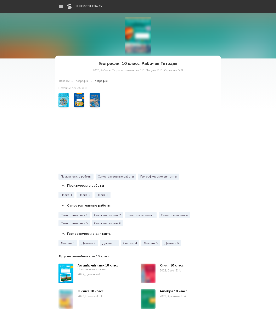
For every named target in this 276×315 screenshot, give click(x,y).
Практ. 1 (66, 195)
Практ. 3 (102, 195)
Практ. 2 (84, 195)
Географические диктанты (158, 177)
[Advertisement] (138, 141)
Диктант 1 (68, 243)
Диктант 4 (130, 243)
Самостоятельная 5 (74, 223)
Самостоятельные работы (116, 177)
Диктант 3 (109, 243)
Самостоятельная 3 (141, 215)
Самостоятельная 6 (107, 223)
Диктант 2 (88, 243)
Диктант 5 (151, 243)
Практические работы (76, 177)
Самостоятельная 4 (174, 215)
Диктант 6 (171, 243)
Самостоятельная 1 (74, 215)
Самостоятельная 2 (107, 215)
